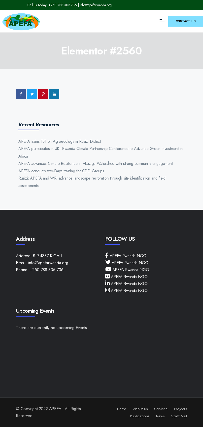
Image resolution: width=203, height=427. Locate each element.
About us (140, 409)
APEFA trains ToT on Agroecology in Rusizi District (59, 141)
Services (160, 409)
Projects (180, 409)
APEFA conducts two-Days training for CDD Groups (61, 171)
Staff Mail (179, 416)
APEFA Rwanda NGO (127, 256)
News (160, 416)
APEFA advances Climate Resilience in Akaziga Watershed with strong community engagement (95, 163)
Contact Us (186, 21)
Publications (140, 416)
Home (122, 409)
